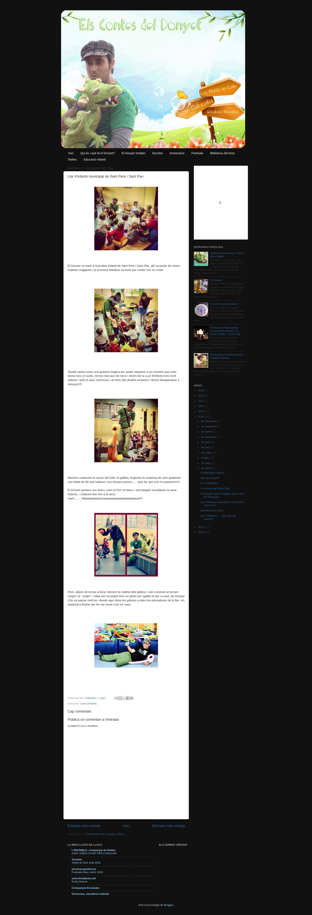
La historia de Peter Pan (215, 488)
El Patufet (216, 280)
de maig (206, 452)
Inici (71, 153)
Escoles (157, 153)
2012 (201, 532)
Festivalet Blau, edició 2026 (87, 872)
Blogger (168, 904)
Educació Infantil (95, 159)
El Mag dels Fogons (212, 472)
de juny (206, 447)
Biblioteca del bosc (222, 153)
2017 (201, 400)
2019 (201, 395)
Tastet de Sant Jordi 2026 (86, 862)
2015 (201, 411)
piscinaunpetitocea (84, 869)
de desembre (209, 421)
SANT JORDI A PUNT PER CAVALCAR (94, 853)
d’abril (205, 457)
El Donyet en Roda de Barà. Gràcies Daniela (227, 356)
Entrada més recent (83, 826)
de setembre (209, 436)
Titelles (72, 159)
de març (206, 462)
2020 (201, 390)
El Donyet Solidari (133, 153)
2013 (201, 526)
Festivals (197, 153)
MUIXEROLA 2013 (212, 510)
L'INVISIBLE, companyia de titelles (94, 850)
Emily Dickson (80, 881)
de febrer (207, 468)
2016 (201, 406)
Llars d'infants (88, 703)
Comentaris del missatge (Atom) (105, 834)
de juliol (206, 442)
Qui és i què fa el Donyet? (97, 153)
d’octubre (207, 431)
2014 (201, 416)
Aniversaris (177, 153)
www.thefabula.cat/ (84, 878)
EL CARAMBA (209, 483)
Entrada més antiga (168, 826)
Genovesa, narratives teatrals (90, 893)
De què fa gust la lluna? (224, 303)
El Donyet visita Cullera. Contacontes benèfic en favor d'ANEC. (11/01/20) (225, 331)
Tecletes (77, 859)
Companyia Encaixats (85, 887)
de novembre (209, 426)
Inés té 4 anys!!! (210, 478)
